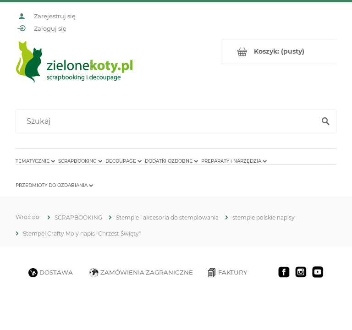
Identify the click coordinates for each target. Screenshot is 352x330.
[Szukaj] (325, 121)
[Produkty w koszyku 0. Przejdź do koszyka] (279, 51)
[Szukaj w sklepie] (167, 121)
